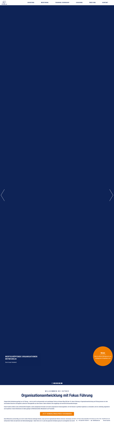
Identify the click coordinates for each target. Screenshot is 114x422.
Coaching (79, 2)
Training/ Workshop (62, 2)
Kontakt (104, 2)
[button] (3, 195)
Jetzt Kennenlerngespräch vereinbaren (57, 414)
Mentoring (45, 2)
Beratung (31, 2)
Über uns (91, 2)
